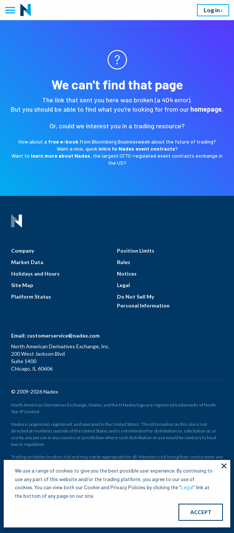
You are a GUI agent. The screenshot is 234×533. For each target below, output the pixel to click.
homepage (206, 109)
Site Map (22, 285)
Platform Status (31, 296)
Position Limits (135, 250)
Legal (123, 285)
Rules (123, 262)
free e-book (63, 141)
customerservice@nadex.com (63, 335)
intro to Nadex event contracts (136, 148)
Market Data (27, 262)
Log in (212, 9)
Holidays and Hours (35, 273)
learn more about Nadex (60, 155)
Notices (127, 273)
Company (22, 250)
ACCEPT (200, 512)
